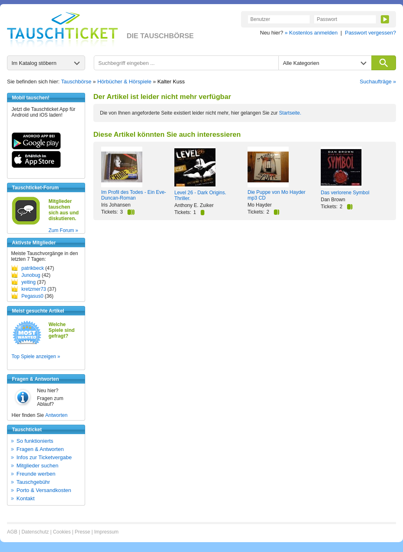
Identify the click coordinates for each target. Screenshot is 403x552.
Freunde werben (36, 474)
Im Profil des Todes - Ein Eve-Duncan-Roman (133, 195)
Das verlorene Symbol (345, 193)
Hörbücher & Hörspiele (124, 81)
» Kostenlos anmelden (311, 33)
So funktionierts (34, 441)
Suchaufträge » (378, 81)
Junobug (30, 275)
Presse (82, 532)
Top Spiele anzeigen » (36, 356)
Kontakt (25, 498)
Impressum (106, 532)
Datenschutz (35, 532)
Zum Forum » (63, 230)
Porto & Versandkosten (43, 490)
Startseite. (290, 113)
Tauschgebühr (33, 482)
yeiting (28, 282)
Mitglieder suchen (37, 465)
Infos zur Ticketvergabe (44, 457)
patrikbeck (32, 268)
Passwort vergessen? (370, 33)
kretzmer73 (33, 289)
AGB (12, 532)
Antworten (56, 415)
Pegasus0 (32, 296)
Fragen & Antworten (40, 449)
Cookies (62, 532)
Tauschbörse (76, 81)
